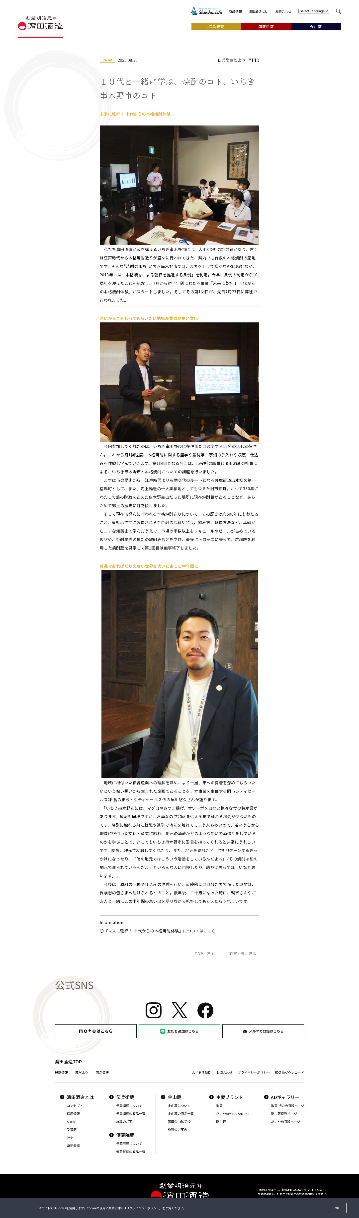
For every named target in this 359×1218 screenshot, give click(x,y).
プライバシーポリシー (254, 1072)
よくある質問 (201, 1072)
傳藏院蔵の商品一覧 (130, 1151)
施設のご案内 (126, 1121)
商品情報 (235, 11)
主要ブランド (226, 1097)
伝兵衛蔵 (121, 1097)
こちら (209, 931)
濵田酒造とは (258, 11)
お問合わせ (283, 11)
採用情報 (73, 1113)
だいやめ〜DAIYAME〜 (232, 1113)
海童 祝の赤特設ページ (287, 1105)
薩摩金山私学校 (179, 1121)
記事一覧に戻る (243, 953)
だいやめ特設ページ (285, 1121)
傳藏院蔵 (121, 1135)
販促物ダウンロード (289, 1072)
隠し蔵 (221, 1121)
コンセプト (75, 1105)
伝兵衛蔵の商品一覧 (130, 1113)
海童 (219, 1105)
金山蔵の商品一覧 (181, 1113)
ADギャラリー (281, 1097)
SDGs (71, 1121)
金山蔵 (171, 1097)
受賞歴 (72, 1129)
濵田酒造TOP (68, 1061)
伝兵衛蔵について (129, 1105)
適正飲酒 (73, 1145)
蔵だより (81, 1072)
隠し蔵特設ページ (284, 1113)
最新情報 (61, 1072)
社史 (70, 1137)
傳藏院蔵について (129, 1143)
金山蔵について (179, 1105)
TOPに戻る (205, 953)
